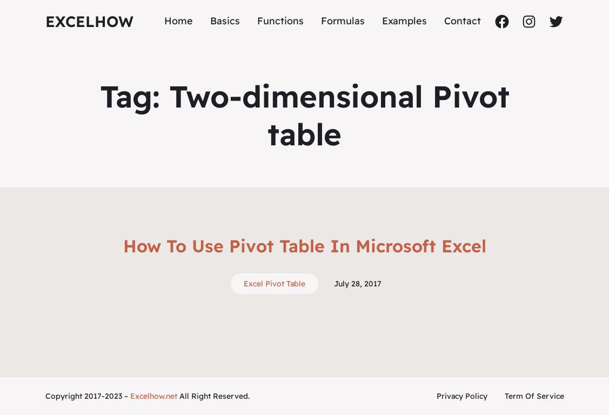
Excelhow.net (153, 396)
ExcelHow (89, 21)
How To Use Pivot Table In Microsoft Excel (304, 246)
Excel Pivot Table (274, 284)
